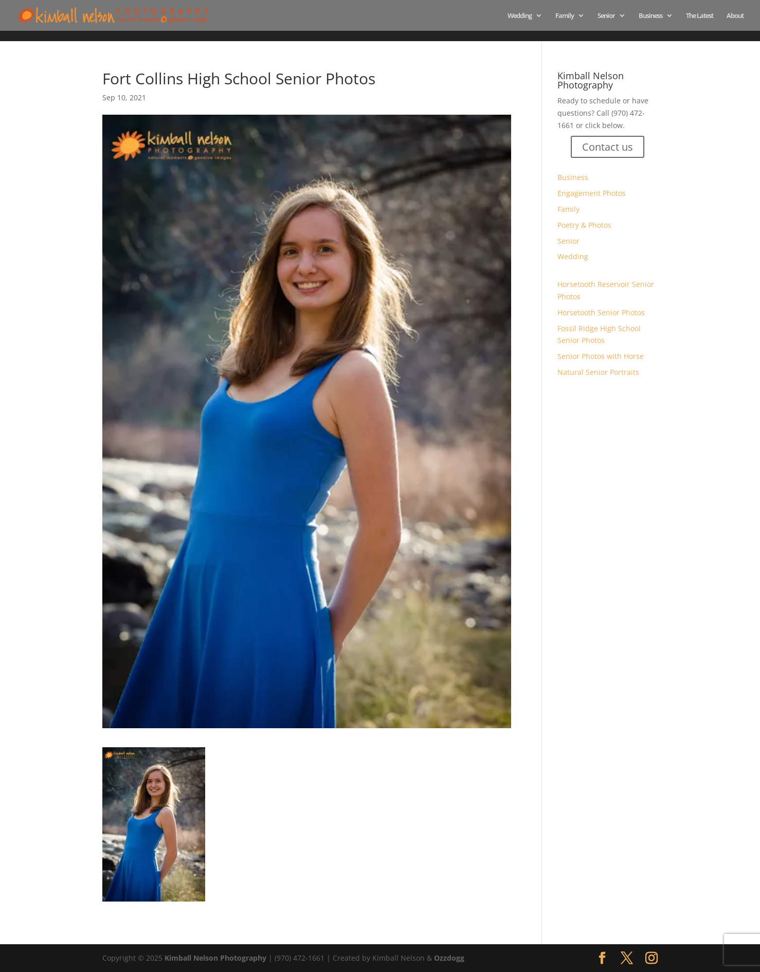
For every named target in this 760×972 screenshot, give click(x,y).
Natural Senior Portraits (598, 372)
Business (650, 16)
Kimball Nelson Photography (215, 958)
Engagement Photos (591, 193)
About (735, 16)
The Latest (699, 16)
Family (564, 16)
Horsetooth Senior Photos (601, 312)
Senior (606, 16)
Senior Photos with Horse (600, 356)
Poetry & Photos (584, 225)
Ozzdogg (449, 958)
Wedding (520, 16)
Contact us (607, 147)
